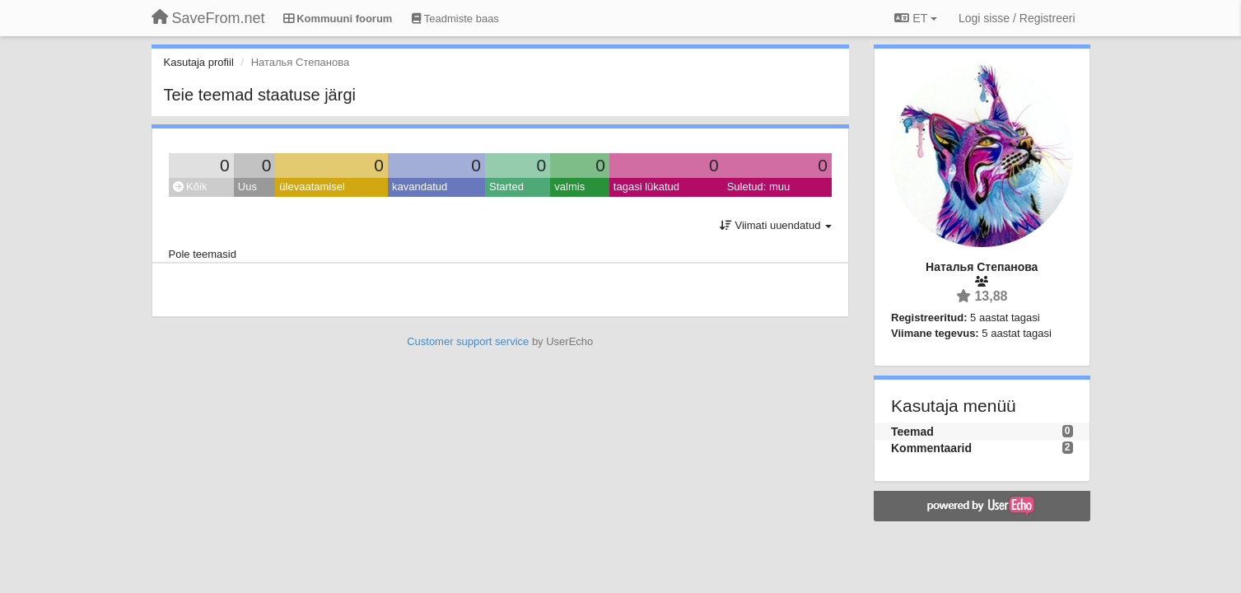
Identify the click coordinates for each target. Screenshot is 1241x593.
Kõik (190, 186)
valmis (569, 186)
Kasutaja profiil (199, 62)
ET (915, 18)
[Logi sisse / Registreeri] (1017, 18)
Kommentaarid (931, 448)
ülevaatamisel (312, 186)
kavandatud (419, 186)
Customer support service (468, 341)
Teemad (912, 431)
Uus (247, 186)
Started (506, 186)
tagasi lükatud (646, 186)
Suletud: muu (759, 186)
